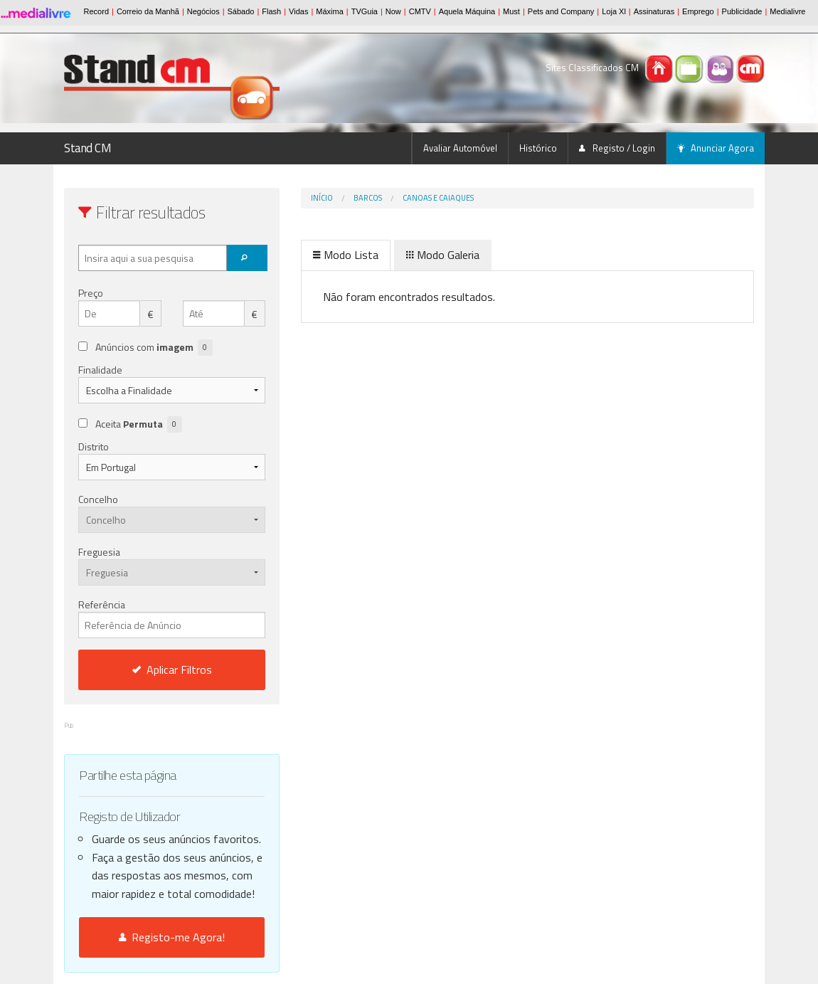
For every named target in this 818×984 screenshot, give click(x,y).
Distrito (93, 446)
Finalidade (100, 369)
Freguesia (99, 551)
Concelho (98, 499)
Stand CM (88, 148)
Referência (171, 617)
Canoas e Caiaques (438, 197)
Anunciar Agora (715, 148)
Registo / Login (617, 148)
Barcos (368, 197)
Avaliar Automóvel (460, 148)
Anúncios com (154, 347)
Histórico (538, 148)
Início (322, 197)
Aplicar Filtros (172, 669)
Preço (90, 292)
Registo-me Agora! (172, 937)
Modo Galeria (442, 254)
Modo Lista (345, 254)
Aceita (138, 424)
